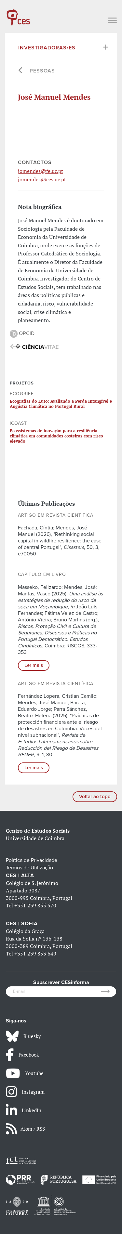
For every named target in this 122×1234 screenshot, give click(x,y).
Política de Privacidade (31, 860)
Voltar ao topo (95, 796)
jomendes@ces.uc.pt (42, 179)
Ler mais (33, 665)
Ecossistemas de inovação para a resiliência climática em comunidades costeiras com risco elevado (56, 436)
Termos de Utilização (29, 867)
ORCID (22, 333)
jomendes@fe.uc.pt (40, 171)
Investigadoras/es (46, 48)
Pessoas (42, 71)
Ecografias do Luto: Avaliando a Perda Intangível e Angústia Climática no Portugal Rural (61, 403)
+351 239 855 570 (35, 905)
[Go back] (20, 71)
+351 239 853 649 (35, 953)
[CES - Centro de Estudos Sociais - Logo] (18, 14)
